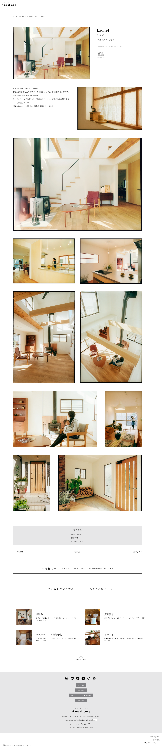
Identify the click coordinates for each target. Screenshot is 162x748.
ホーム (15, 16)
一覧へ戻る (77, 551)
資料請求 (81, 690)
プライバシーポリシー (151, 743)
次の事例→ (138, 551)
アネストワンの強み (61, 589)
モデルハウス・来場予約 (81, 695)
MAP (94, 720)
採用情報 (81, 700)
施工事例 (21, 16)
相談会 (81, 685)
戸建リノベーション (33, 16)
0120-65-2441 (85, 723)
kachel (43, 16)
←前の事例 (18, 551)
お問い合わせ (154, 737)
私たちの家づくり (101, 589)
